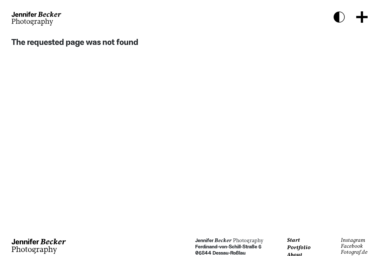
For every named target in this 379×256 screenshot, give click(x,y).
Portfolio (299, 247)
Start (293, 240)
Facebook (352, 246)
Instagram (353, 240)
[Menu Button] (362, 17)
